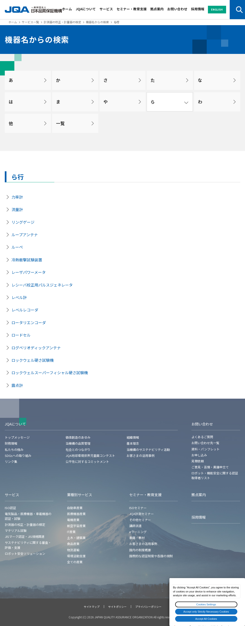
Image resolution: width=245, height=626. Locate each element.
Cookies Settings (206, 604)
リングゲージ (22, 222)
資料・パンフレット (205, 449)
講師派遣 (135, 525)
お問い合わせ (177, 8)
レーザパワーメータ (28, 272)
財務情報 (11, 443)
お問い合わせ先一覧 (205, 443)
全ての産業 (75, 562)
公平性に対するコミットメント (87, 461)
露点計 (17, 385)
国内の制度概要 (140, 550)
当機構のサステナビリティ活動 (148, 449)
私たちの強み (14, 449)
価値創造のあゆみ (78, 437)
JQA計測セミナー (141, 513)
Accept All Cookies (206, 618)
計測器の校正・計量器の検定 (62, 22)
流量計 (17, 209)
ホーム (67, 8)
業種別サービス (79, 494)
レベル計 (19, 297)
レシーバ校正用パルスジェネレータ (42, 285)
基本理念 (133, 443)
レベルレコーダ (24, 310)
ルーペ (17, 247)
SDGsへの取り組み (18, 455)
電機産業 (73, 519)
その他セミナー (140, 519)
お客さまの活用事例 (141, 455)
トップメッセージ (17, 437)
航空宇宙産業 (76, 525)
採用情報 (197, 8)
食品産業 (73, 543)
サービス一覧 (30, 22)
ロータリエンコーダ (28, 322)
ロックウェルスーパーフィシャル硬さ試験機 (49, 372)
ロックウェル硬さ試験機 (32, 360)
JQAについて (86, 8)
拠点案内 (157, 8)
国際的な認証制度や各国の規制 (151, 556)
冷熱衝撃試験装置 (26, 260)
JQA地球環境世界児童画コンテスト (90, 455)
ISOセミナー (138, 507)
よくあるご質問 (202, 437)
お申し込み (199, 455)
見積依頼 (197, 461)
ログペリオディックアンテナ (36, 347)
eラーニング (138, 531)
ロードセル (21, 335)
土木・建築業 (76, 537)
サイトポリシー (117, 607)
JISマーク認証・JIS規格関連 (25, 536)
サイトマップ (92, 607)
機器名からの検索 (97, 22)
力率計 (17, 197)
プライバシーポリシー (148, 607)
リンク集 (11, 461)
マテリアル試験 (16, 530)
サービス (106, 8)
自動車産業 (75, 507)
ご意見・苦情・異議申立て (210, 467)
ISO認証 (10, 507)
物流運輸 (73, 550)
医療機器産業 (76, 513)
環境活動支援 (76, 556)
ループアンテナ (24, 234)
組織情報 (133, 437)
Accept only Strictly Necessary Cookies (206, 611)
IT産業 (71, 531)
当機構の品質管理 (78, 443)
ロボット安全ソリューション (25, 553)
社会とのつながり (78, 449)
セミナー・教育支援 (132, 8)
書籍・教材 (137, 537)
